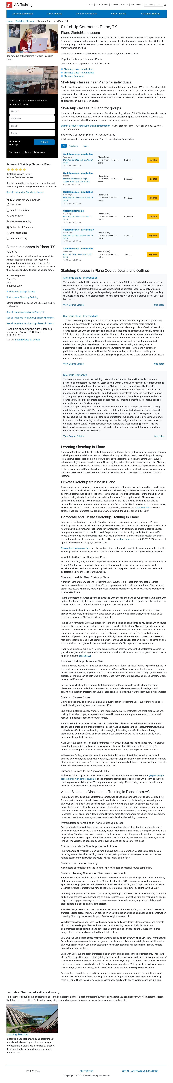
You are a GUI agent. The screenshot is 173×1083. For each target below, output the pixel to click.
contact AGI (85, 655)
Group (14, 144)
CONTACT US (86, 1071)
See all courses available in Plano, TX (25, 312)
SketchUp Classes (25, 21)
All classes (124, 5)
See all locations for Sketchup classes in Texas (30, 323)
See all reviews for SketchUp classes (25, 192)
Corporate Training (150, 13)
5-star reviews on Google (27, 339)
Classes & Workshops (22, 13)
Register (153, 160)
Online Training (54, 13)
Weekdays (73, 146)
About (98, 5)
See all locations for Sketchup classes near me (30, 317)
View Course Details (73, 304)
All (64, 146)
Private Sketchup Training (22, 291)
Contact (105, 5)
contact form (123, 539)
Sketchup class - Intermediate (79, 72)
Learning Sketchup (17, 1034)
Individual (16, 141)
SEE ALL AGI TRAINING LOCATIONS (140, 1071)
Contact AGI (143, 507)
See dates (159, 304)
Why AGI (90, 5)
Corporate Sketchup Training (23, 297)
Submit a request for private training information (85, 125)
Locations (114, 5)
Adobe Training (118, 13)
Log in (138, 5)
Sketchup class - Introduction (78, 69)
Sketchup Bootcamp (74, 76)
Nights (85, 146)
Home (9, 21)
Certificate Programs (86, 13)
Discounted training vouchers (75, 548)
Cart (132, 5)
